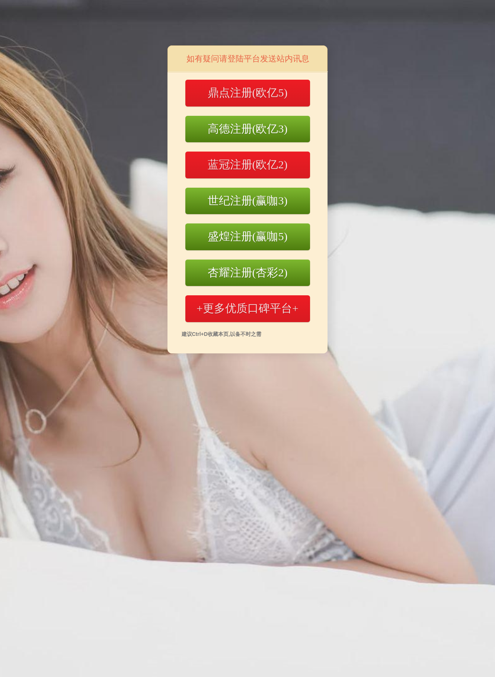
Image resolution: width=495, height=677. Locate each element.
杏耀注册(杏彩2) (248, 272)
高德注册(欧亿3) (248, 129)
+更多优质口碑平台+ (247, 308)
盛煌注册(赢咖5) (248, 236)
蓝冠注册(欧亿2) (248, 164)
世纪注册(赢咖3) (248, 200)
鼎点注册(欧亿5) (248, 92)
